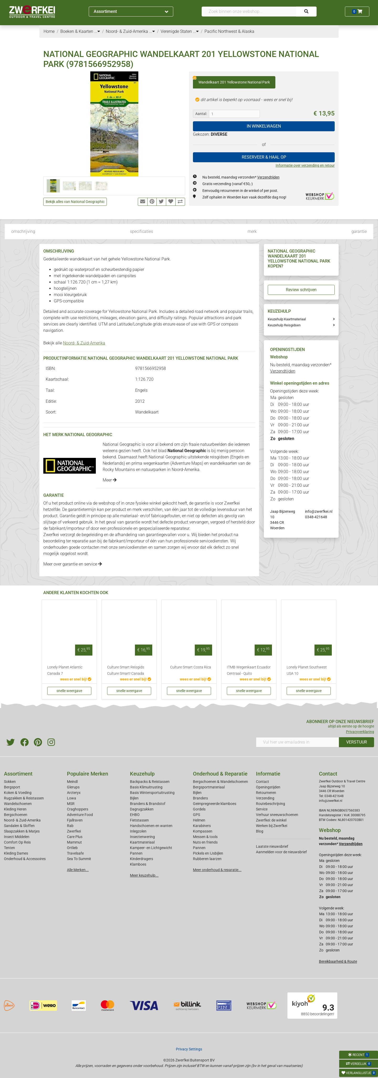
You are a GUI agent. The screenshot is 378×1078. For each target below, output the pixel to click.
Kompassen (202, 831)
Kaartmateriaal (142, 842)
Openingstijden (268, 787)
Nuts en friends (205, 842)
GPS (196, 815)
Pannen (199, 848)
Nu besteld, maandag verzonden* (241, 177)
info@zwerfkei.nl (318, 511)
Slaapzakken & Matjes (22, 831)
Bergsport (12, 787)
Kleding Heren (15, 809)
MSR (71, 804)
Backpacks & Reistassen (150, 781)
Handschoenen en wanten (151, 826)
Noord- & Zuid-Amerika (84, 343)
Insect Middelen (16, 837)
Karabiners (202, 826)
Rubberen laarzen (207, 859)
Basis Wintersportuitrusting (152, 793)
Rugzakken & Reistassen (24, 798)
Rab (70, 826)
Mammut (74, 842)
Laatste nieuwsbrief (272, 846)
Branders (200, 798)
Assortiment (131, 11)
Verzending (265, 798)
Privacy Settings (189, 1049)
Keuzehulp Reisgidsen (284, 325)
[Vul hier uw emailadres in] (297, 742)
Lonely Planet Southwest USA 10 (307, 670)
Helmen (199, 820)
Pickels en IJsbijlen (208, 853)
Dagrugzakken (142, 809)
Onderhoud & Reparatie (220, 774)
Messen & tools (205, 837)
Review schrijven (301, 289)
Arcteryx (74, 793)
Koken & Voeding (18, 793)
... (97, 31)
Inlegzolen (138, 831)
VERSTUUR (356, 742)
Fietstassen (139, 820)
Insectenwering (142, 837)
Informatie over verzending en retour (305, 165)
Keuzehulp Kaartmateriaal (287, 319)
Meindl (72, 781)
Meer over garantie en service (72, 564)
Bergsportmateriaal (209, 787)
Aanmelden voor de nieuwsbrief (281, 852)
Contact (262, 781)
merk (252, 231)
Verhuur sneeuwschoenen (277, 815)
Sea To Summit (79, 859)
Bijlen (134, 798)
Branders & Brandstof (147, 804)
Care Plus (74, 837)
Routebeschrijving (270, 804)
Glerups (73, 787)
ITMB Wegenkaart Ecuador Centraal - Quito (249, 670)
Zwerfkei (74, 831)
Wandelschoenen (18, 804)
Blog (259, 831)
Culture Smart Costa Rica (190, 667)
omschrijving (23, 231)
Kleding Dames (16, 853)
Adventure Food (80, 815)
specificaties (141, 231)
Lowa (71, 798)
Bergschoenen (15, 815)
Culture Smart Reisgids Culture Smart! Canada (125, 670)
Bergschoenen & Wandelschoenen (220, 781)
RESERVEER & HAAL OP (264, 157)
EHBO (135, 815)
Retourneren (266, 793)
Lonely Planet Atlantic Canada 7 (64, 670)
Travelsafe (75, 853)
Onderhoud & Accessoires (25, 859)
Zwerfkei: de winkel (271, 820)
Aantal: (201, 114)
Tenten (9, 848)
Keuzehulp (142, 774)
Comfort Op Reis (17, 842)
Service (261, 809)
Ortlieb (72, 848)
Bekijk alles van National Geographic (75, 202)
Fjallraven (75, 820)
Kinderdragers (141, 859)
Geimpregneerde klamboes (214, 804)
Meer (110, 480)
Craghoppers (77, 809)
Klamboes (138, 864)
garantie (359, 231)
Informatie (268, 774)
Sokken (10, 781)
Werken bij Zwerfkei (271, 826)
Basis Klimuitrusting (146, 787)
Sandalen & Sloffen (19, 826)
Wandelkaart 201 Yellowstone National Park (231, 80)
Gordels (199, 809)
